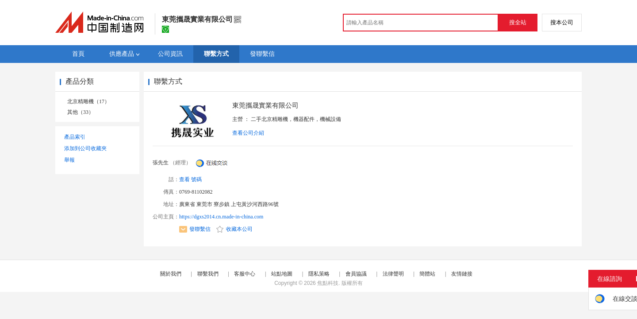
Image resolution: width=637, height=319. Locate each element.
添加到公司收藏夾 (85, 148)
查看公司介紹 (248, 133)
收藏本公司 (234, 229)
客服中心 (244, 274)
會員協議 (356, 274)
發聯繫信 (195, 229)
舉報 (69, 160)
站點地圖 (281, 274)
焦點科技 (327, 283)
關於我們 (170, 274)
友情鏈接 (461, 274)
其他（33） (80, 112)
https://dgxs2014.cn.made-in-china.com (221, 217)
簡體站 (427, 274)
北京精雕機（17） (88, 101)
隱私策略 (319, 274)
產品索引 (74, 137)
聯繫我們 (208, 274)
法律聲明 (393, 274)
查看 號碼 (190, 179)
